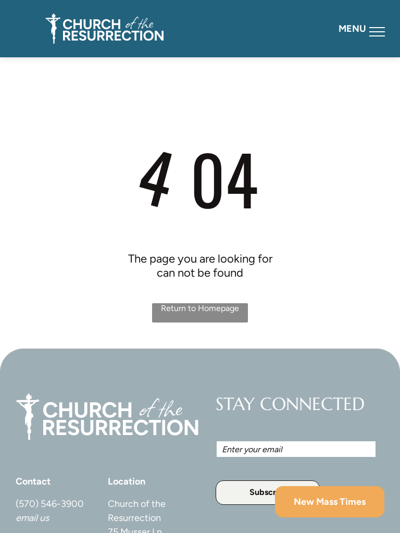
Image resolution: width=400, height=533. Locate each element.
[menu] (377, 31)
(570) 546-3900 (50, 504)
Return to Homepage (200, 308)
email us (32, 518)
